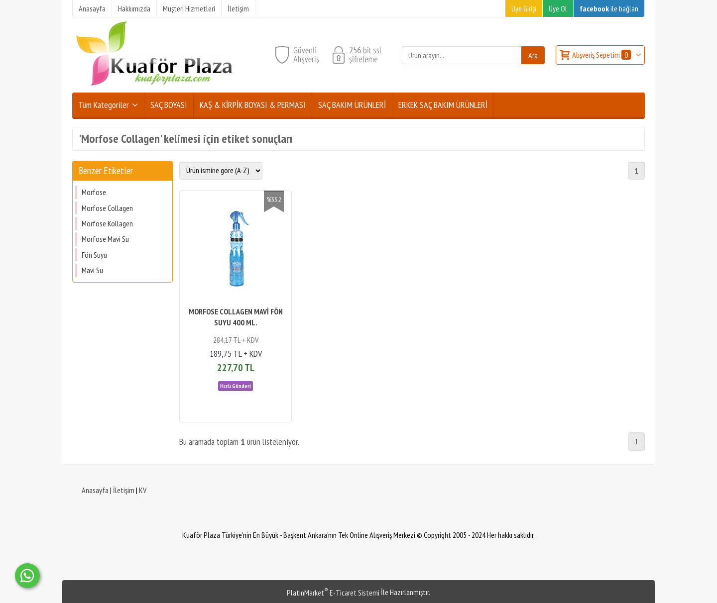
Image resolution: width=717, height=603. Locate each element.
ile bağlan (609, 8)
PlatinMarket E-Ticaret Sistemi (333, 593)
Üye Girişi (523, 8)
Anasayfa (95, 490)
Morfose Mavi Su (105, 239)
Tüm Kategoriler (103, 104)
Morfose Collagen (107, 208)
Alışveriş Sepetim (602, 55)
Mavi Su (92, 270)
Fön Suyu (94, 255)
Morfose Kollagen (107, 223)
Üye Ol (558, 8)
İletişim (123, 490)
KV (142, 490)
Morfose (94, 192)
